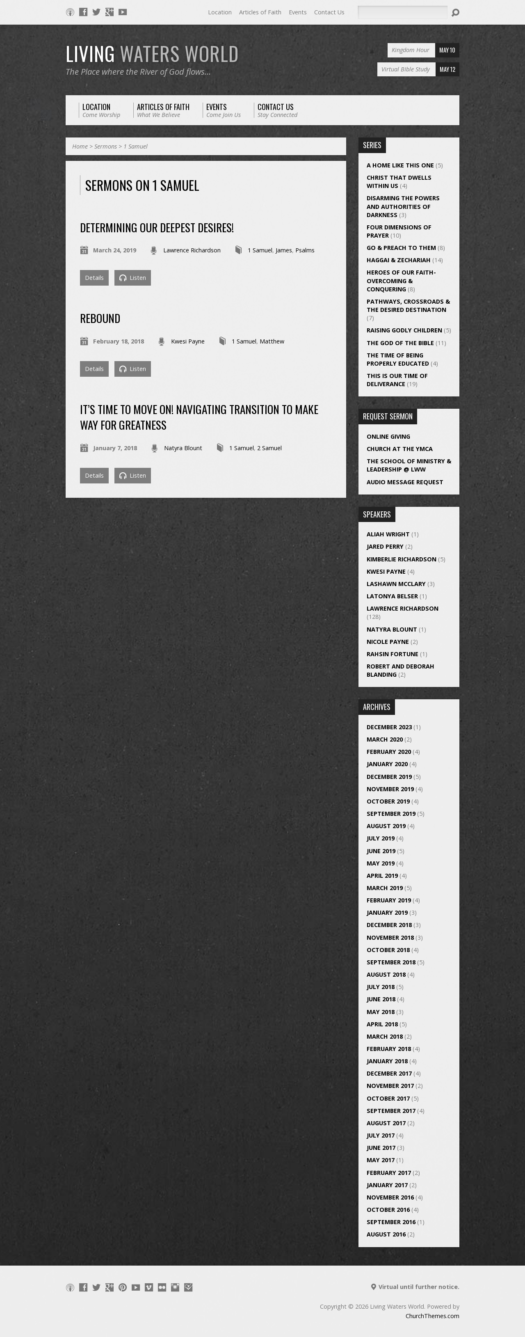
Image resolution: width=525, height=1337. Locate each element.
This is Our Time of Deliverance (397, 380)
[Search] (402, 12)
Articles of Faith (260, 12)
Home (80, 146)
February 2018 (389, 1049)
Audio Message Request (405, 482)
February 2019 (389, 900)
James (284, 250)
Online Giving (388, 436)
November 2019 (390, 789)
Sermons (105, 146)
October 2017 (388, 1098)
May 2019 (381, 863)
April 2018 (382, 1024)
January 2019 (387, 912)
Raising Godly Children (404, 330)
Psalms (305, 250)
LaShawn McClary (396, 584)
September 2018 (391, 962)
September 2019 (391, 813)
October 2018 (388, 950)
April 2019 (382, 875)
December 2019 (389, 777)
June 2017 (381, 1148)
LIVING (152, 53)
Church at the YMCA (400, 449)
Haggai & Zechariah (399, 260)
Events (298, 12)
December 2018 (389, 925)
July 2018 (381, 987)
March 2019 (385, 888)
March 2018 (385, 1036)
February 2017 (389, 1173)
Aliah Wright (388, 534)
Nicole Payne (388, 642)
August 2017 (386, 1123)
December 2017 (389, 1073)
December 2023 (389, 727)
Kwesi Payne (188, 341)
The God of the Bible (400, 343)
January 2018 (387, 1061)
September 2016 (391, 1222)
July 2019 (381, 838)
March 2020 (385, 739)
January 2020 (387, 764)
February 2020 (389, 751)
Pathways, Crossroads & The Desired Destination (408, 306)
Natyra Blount (183, 448)
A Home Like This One (400, 165)
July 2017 (381, 1135)
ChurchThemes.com (432, 1316)
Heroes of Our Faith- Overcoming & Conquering (401, 280)
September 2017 (391, 1111)
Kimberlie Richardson (401, 559)
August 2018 (386, 974)
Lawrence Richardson (192, 250)
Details (94, 278)
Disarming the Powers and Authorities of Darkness (403, 206)
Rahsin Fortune (392, 654)
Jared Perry (385, 546)
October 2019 (388, 801)
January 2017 (387, 1185)
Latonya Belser (392, 596)
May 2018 (381, 1012)
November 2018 (390, 937)
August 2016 (386, 1234)
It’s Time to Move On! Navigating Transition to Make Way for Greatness (199, 417)
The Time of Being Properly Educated (398, 359)
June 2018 (381, 999)
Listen (132, 278)
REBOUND (100, 317)
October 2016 (388, 1209)
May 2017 (381, 1160)
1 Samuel (135, 146)
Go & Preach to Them (401, 248)
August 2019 (386, 826)
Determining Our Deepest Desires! (157, 227)
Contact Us (329, 12)
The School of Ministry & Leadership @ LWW (409, 465)
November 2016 (390, 1197)
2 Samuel (269, 448)
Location (220, 12)
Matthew (272, 341)
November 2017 (390, 1086)
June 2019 (381, 851)
